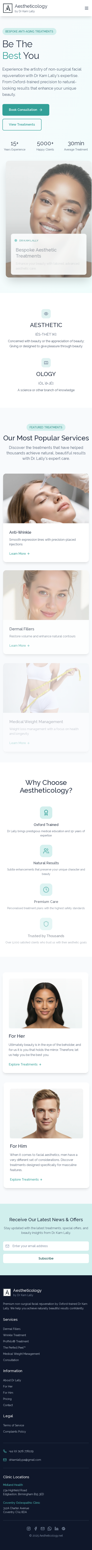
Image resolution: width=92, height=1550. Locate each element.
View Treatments (21, 124)
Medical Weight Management (21, 1353)
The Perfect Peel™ (14, 1347)
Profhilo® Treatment (16, 1341)
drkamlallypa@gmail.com (25, 1459)
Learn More (19, 554)
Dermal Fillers (12, 1328)
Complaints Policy (14, 1431)
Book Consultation (24, 110)
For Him (8, 1392)
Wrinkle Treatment (14, 1335)
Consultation (11, 1360)
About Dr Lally (12, 1380)
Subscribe (46, 1259)
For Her (8, 1386)
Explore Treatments (24, 1064)
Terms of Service (13, 1425)
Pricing (7, 1398)
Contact (8, 1405)
